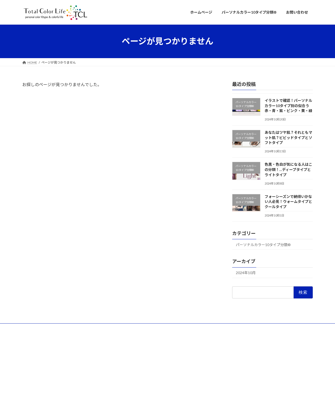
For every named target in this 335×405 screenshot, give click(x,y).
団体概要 (33, 328)
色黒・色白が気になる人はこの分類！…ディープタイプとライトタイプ (288, 169)
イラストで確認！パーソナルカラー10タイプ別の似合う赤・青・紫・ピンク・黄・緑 (288, 105)
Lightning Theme (166, 396)
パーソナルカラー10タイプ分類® (263, 244)
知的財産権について (64, 328)
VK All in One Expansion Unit (201, 396)
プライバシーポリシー (104, 328)
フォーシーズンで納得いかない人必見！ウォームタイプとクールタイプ (288, 201)
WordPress (139, 396)
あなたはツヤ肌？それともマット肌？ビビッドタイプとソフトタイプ (288, 137)
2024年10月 (246, 272)
